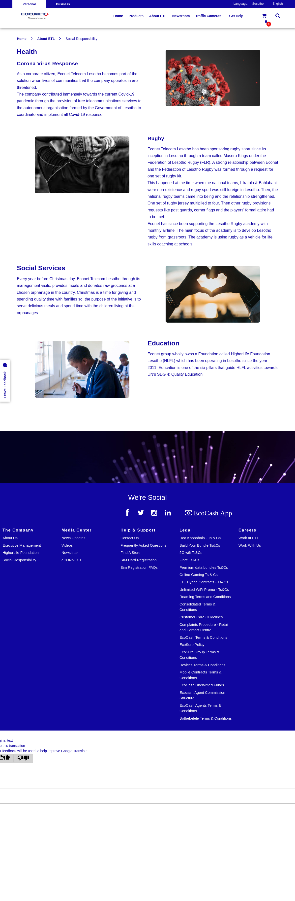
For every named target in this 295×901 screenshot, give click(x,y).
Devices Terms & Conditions (202, 665)
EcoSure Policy (192, 645)
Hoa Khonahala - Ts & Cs (200, 538)
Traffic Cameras (208, 16)
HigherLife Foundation (20, 553)
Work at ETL (248, 538)
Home (22, 39)
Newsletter (70, 553)
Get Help (236, 16)
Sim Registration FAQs (139, 567)
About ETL (46, 39)
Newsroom (181, 16)
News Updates (73, 538)
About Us (10, 538)
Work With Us (249, 545)
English (277, 3)
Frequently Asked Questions (143, 545)
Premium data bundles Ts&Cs (203, 567)
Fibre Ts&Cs (189, 560)
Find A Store (130, 553)
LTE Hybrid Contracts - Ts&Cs (203, 582)
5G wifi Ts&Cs (190, 553)
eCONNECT (71, 560)
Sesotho (258, 3)
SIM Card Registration (138, 560)
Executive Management (21, 545)
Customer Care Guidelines (201, 617)
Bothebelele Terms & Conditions (205, 718)
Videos (67, 545)
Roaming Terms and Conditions (205, 597)
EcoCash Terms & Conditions (203, 637)
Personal (29, 4)
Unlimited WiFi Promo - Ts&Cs (204, 590)
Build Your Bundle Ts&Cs (199, 545)
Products (136, 16)
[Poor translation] (23, 758)
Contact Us (129, 538)
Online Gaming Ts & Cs (198, 575)
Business (63, 4)
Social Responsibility (19, 560)
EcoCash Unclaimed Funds (201, 685)
